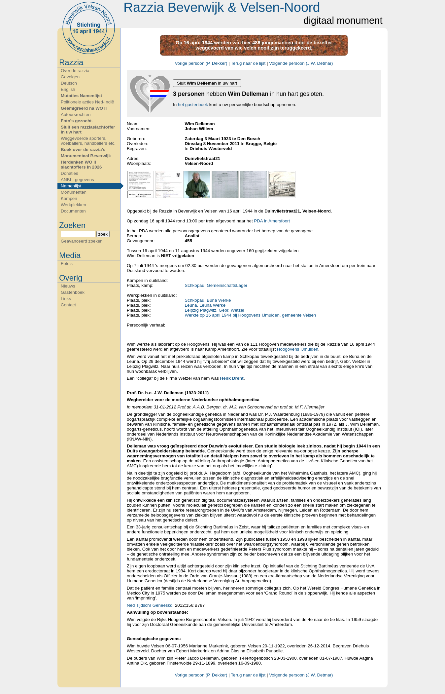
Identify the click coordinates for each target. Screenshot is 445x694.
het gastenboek (193, 104)
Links (66, 298)
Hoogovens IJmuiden (297, 349)
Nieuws (68, 286)
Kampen (69, 198)
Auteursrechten (75, 114)
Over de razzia (75, 70)
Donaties (69, 173)
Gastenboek (73, 292)
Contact (68, 304)
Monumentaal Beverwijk (86, 155)
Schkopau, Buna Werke (208, 300)
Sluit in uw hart (207, 83)
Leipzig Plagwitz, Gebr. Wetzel (214, 310)
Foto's (67, 263)
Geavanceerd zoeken (82, 241)
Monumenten (73, 192)
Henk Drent (232, 378)
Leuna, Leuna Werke (205, 305)
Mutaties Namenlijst (81, 95)
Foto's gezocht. (77, 120)
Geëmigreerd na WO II (84, 108)
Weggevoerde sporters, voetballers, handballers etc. (88, 141)
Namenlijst (71, 185)
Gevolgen (70, 76)
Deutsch (69, 83)
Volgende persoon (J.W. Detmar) (301, 63)
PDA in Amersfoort (272, 220)
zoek (103, 234)
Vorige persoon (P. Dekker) (201, 63)
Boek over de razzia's (83, 149)
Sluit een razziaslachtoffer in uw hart (88, 130)
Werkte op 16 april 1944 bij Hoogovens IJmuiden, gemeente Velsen (250, 315)
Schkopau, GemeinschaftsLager (216, 285)
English (68, 89)
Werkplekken (73, 204)
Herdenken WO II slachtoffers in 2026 (81, 165)
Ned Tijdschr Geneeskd (150, 605)
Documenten (73, 211)
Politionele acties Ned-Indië (87, 101)
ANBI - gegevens (77, 179)
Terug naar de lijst (248, 63)
